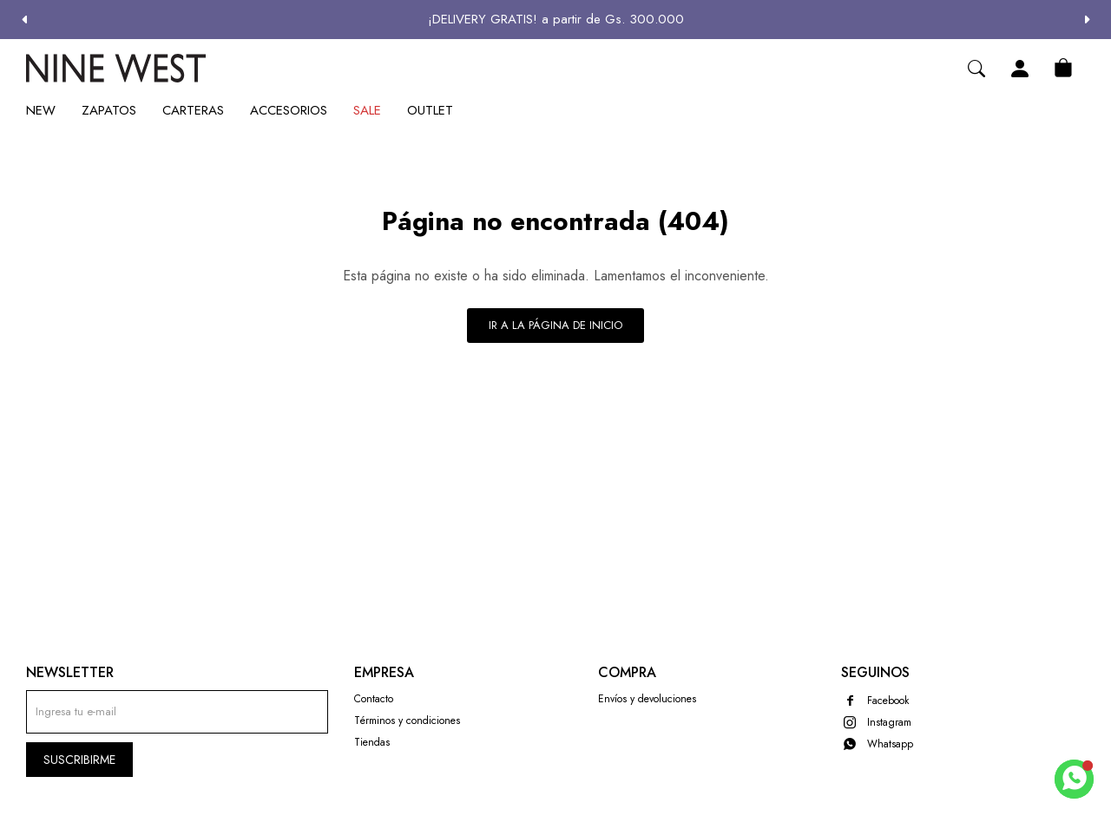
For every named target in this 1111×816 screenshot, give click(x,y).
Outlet (430, 110)
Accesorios (288, 110)
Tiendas (372, 742)
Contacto (373, 699)
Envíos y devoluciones (647, 699)
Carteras (193, 110)
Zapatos (109, 110)
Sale (367, 110)
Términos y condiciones (407, 720)
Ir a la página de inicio (555, 325)
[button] (1087, 19)
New (41, 110)
